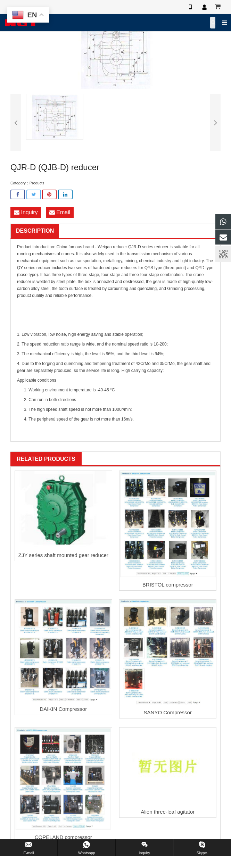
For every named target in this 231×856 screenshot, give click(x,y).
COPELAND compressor (63, 837)
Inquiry (26, 212)
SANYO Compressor (168, 712)
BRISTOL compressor (167, 585)
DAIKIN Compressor (63, 709)
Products (37, 183)
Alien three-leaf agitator (168, 812)
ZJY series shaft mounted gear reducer (63, 555)
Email (59, 212)
